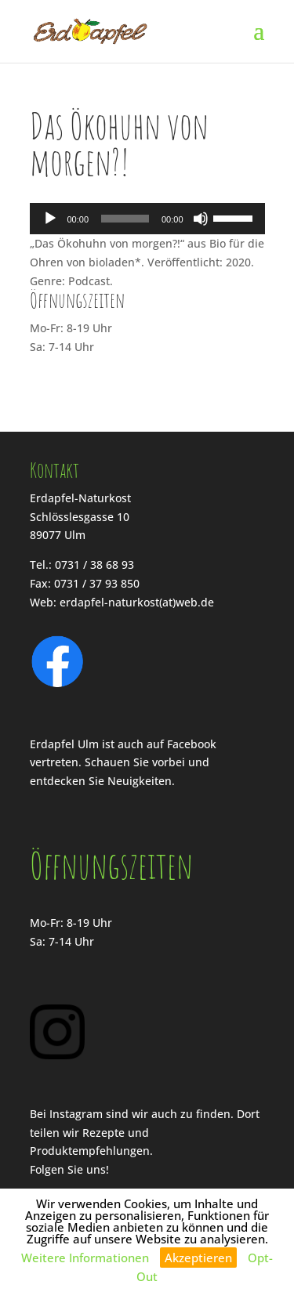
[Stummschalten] (201, 218)
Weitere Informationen (85, 1257)
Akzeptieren (198, 1257)
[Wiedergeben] (50, 218)
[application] (147, 218)
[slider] (125, 219)
